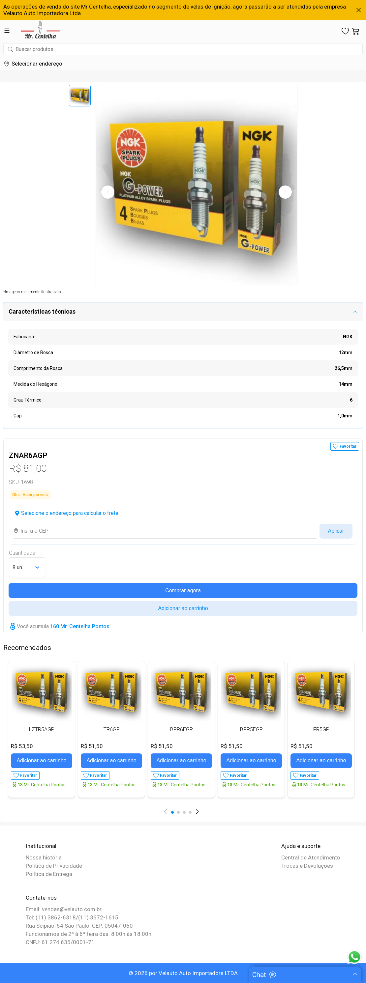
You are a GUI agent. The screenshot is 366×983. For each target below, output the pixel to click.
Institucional (41, 846)
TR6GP (112, 729)
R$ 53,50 (22, 746)
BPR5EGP (251, 729)
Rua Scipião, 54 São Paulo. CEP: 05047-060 (79, 925)
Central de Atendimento (310, 857)
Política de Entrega (49, 874)
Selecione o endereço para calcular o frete (69, 513)
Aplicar (336, 531)
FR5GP (321, 729)
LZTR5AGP (41, 729)
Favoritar (348, 446)
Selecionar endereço (37, 63)
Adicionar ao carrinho (183, 608)
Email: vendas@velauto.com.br (64, 909)
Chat (259, 975)
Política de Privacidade (54, 865)
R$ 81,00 (27, 468)
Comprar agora (183, 590)
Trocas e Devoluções (307, 865)
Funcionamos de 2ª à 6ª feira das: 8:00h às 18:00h (88, 934)
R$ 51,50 (92, 746)
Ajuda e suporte (300, 846)
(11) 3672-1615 (98, 917)
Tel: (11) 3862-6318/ (52, 917)
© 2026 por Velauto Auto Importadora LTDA (183, 973)
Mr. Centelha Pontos (41, 784)
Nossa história (44, 857)
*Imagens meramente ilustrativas (32, 292)
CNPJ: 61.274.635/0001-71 (60, 942)
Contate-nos (41, 897)
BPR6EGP (181, 729)
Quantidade (22, 553)
